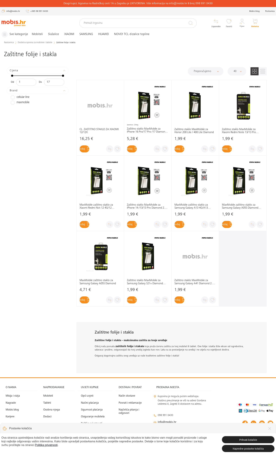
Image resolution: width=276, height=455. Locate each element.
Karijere (10, 416)
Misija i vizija (13, 395)
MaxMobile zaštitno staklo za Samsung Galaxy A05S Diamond (98, 282)
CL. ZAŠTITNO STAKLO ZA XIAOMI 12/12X (99, 131)
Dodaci (47, 416)
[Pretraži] (190, 22)
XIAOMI (72, 34)
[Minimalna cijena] (26, 82)
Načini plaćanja (90, 402)
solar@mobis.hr (191, 432)
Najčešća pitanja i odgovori (129, 411)
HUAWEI (106, 34)
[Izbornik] (16, 34)
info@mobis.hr (167, 422)
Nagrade (11, 402)
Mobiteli (40, 34)
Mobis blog (254, 11)
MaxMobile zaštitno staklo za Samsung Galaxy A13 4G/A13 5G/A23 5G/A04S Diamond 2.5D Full (194, 206)
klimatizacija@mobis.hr (191, 428)
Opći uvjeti (87, 395)
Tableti (47, 402)
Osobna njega (51, 409)
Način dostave (127, 395)
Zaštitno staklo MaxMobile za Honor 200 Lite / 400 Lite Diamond (194, 131)
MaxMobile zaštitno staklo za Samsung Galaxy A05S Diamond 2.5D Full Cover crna (240, 206)
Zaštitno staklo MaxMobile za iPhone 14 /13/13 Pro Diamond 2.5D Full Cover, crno (147, 206)
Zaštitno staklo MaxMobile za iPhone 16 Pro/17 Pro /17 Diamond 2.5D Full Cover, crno (147, 130)
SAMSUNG (89, 34)
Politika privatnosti (91, 423)
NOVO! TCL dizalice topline (134, 34)
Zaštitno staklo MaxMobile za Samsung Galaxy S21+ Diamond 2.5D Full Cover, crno (145, 282)
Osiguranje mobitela (93, 416)
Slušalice (56, 34)
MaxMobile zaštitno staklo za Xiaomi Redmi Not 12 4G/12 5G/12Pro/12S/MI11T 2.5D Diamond (96, 206)
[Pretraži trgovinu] (137, 23)
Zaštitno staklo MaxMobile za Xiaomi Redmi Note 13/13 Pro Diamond (239, 131)
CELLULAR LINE (19, 97)
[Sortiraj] (205, 71)
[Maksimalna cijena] (54, 82)
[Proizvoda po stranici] (237, 71)
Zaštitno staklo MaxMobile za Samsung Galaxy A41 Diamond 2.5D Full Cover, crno (194, 282)
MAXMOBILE (19, 102)
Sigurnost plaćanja (92, 409)
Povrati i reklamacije (130, 402)
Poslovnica (270, 11)
